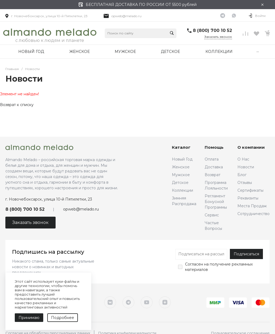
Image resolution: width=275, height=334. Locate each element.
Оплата (212, 159)
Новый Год (182, 159)
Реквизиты (247, 198)
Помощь (214, 147)
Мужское (181, 174)
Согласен (194, 264)
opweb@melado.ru (126, 16)
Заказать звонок (218, 37)
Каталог (181, 147)
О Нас (243, 159)
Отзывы (244, 182)
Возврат (212, 174)
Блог (242, 174)
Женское (181, 167)
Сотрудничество (253, 213)
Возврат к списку (17, 104)
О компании (251, 147)
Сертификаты (250, 190)
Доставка (214, 167)
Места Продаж (252, 206)
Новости (245, 167)
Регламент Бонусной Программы (216, 202)
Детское (180, 182)
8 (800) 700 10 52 (212, 30)
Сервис (212, 215)
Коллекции (182, 190)
